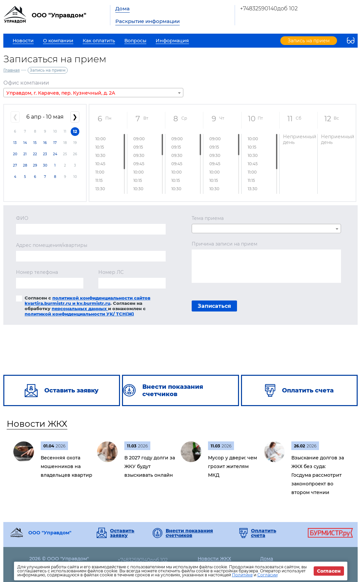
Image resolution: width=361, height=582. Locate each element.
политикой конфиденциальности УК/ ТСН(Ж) (79, 313)
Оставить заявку (122, 533)
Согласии (267, 574)
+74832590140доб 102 (269, 8)
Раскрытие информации (147, 21)
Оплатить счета (263, 533)
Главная (11, 70)
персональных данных (80, 308)
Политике (242, 574)
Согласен (329, 571)
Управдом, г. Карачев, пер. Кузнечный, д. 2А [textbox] (60, 93)
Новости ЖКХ (37, 423)
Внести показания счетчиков (189, 533)
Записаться (214, 306)
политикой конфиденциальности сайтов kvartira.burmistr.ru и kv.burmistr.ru (87, 300)
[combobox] (93, 92)
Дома (122, 8)
